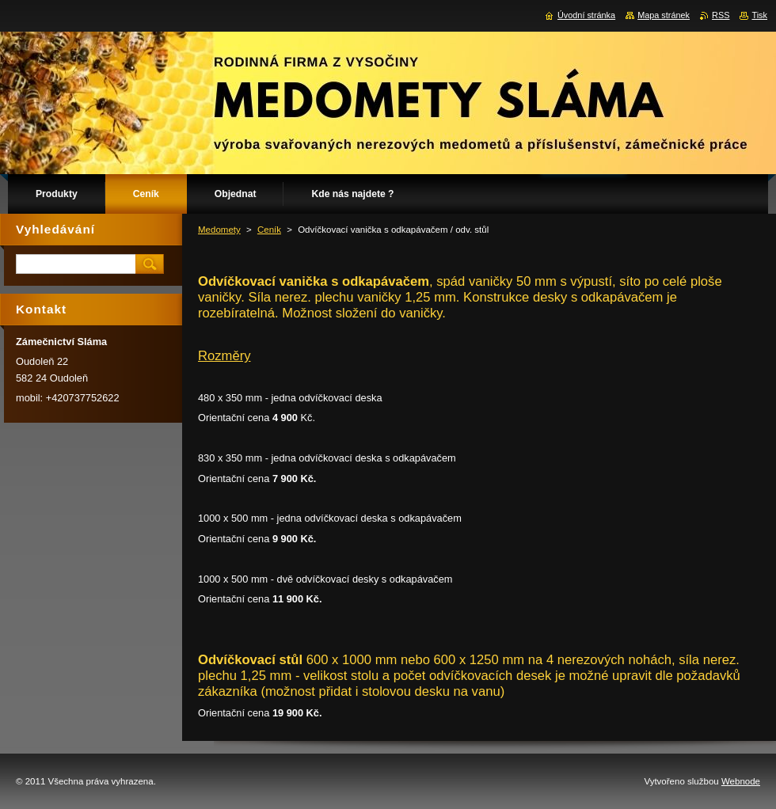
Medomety (219, 229)
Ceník (269, 229)
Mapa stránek (663, 15)
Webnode (740, 781)
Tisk (759, 15)
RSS (720, 15)
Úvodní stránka (586, 15)
